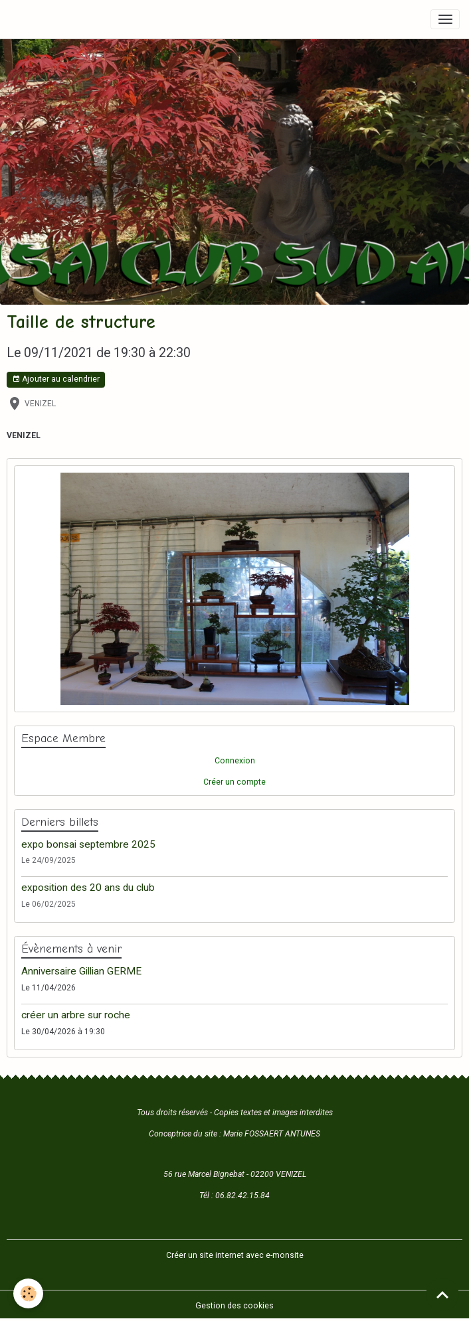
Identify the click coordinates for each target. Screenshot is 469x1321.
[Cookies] (28, 1293)
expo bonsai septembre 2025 (88, 844)
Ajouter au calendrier (56, 379)
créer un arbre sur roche (75, 1015)
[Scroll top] (442, 1294)
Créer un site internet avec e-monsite (235, 1255)
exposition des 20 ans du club (88, 888)
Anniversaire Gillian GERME (81, 971)
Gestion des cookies (234, 1305)
